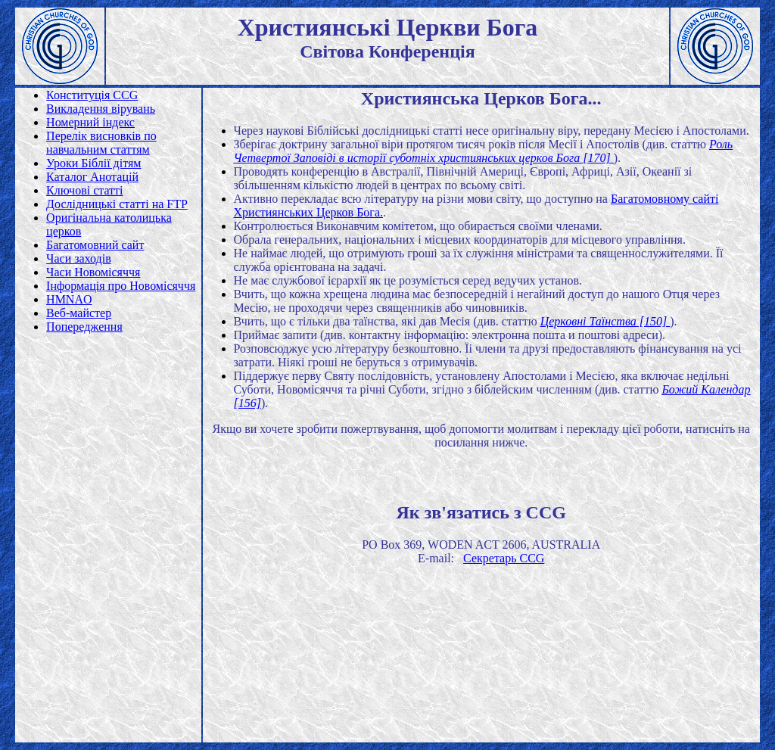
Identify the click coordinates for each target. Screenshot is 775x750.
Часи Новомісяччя (93, 272)
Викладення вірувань (100, 108)
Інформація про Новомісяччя (120, 285)
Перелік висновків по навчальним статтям (101, 142)
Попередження (84, 326)
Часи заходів (78, 258)
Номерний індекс (90, 122)
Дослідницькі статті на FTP (117, 204)
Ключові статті (84, 190)
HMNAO (69, 299)
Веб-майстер (78, 313)
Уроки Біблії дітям (93, 163)
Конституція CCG (92, 95)
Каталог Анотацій (92, 176)
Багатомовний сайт (95, 244)
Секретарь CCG (503, 558)
